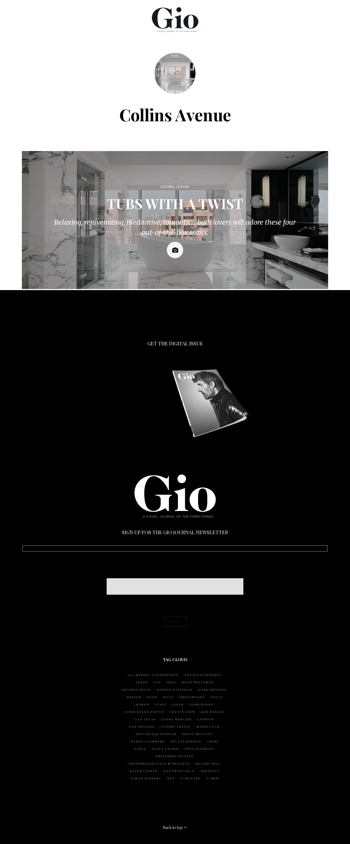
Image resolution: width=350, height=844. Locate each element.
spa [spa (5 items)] (170, 778)
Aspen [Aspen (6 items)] (142, 682)
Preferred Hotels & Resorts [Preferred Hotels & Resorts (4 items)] (159, 763)
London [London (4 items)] (206, 719)
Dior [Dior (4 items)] (152, 697)
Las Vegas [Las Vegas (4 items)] (145, 719)
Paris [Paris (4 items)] (140, 749)
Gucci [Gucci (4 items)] (217, 697)
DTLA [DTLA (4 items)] (168, 697)
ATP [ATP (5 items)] (157, 682)
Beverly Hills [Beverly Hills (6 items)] (136, 690)
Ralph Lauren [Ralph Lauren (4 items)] (144, 771)
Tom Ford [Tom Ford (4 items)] (190, 778)
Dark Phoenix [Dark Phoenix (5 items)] (213, 690)
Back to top (175, 827)
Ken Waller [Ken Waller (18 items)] (212, 712)
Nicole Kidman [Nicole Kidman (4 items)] (186, 741)
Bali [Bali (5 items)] (171, 682)
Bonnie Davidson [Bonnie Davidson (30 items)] (174, 690)
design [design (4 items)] (134, 697)
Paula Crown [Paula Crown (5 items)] (165, 749)
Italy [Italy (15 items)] (161, 704)
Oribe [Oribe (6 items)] (213, 741)
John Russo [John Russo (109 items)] (202, 704)
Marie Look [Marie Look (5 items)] (208, 727)
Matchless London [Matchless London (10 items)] (156, 734)
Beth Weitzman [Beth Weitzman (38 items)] (198, 682)
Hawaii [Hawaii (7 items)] (143, 704)
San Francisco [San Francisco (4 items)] (179, 771)
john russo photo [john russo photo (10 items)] (145, 712)
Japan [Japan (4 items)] (178, 704)
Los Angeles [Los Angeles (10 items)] (142, 727)
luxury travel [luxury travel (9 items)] (176, 727)
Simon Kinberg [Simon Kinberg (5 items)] (146, 778)
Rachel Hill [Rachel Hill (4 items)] (208, 763)
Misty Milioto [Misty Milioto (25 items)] (198, 734)
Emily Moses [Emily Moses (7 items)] (192, 697)
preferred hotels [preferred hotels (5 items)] (175, 756)
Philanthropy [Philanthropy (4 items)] (200, 749)
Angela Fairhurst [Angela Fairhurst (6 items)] (203, 675)
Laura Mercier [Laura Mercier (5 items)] (177, 719)
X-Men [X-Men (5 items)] (213, 778)
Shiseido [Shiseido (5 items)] (210, 771)
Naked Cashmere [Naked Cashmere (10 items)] (148, 741)
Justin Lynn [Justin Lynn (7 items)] (183, 712)
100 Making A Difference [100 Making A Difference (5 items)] (153, 675)
